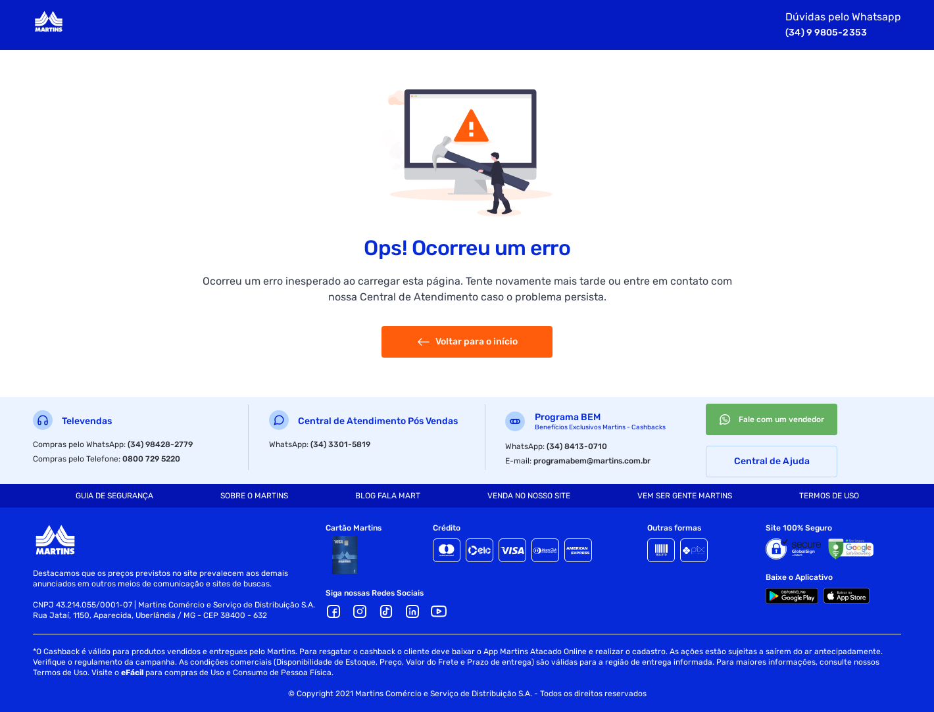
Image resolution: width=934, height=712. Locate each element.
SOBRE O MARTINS (254, 495)
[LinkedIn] (412, 611)
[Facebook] (333, 611)
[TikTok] (386, 611)
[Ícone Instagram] (360, 611)
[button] (412, 611)
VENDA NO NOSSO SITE (528, 495)
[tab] (114, 496)
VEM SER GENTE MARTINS (684, 495)
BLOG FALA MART (387, 495)
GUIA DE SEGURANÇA (114, 495)
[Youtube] (439, 611)
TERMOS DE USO (829, 495)
